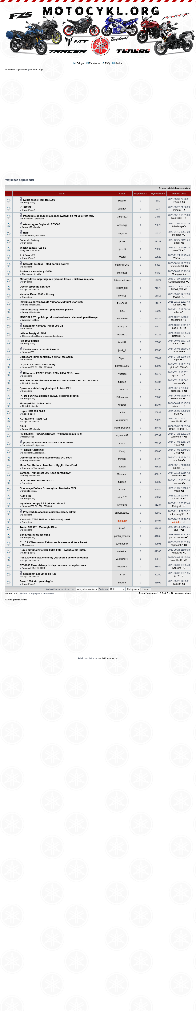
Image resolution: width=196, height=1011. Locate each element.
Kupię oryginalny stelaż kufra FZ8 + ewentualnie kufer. (53, 550)
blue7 (122, 528)
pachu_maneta (122, 536)
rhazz (122, 443)
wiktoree (122, 405)
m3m (122, 412)
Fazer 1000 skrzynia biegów (36, 581)
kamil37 (122, 342)
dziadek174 (122, 389)
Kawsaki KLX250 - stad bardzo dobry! (46, 264)
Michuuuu (122, 474)
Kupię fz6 (25, 495)
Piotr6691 (122, 303)
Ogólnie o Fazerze (30, 250)
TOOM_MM (122, 288)
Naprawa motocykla (31, 274)
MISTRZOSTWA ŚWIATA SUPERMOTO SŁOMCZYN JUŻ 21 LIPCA (59, 380)
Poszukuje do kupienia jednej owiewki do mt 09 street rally (58, 215)
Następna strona (182, 593)
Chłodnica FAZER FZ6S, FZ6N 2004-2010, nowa (51, 373)
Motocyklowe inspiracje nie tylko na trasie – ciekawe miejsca (57, 279)
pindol (122, 241)
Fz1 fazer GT (27, 255)
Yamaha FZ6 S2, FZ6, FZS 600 (37, 367)
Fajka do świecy (29, 240)
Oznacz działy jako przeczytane (174, 188)
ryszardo (122, 374)
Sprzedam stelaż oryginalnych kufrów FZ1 (45, 388)
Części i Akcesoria (30, 289)
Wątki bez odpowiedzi (16, 69)
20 (172, 593)
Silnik (23, 426)
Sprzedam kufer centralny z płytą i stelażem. (47, 356)
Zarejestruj (93, 63)
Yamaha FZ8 (28, 352)
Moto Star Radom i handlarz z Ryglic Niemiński (48, 465)
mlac (122, 311)
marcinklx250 (122, 264)
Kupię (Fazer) (28, 202)
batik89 (122, 582)
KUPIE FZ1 (26, 207)
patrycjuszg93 (122, 513)
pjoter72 (122, 249)
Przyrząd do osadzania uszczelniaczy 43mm (49, 512)
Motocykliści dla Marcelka (35, 403)
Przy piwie (27, 243)
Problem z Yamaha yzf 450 (36, 271)
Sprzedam (27, 267)
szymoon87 (122, 435)
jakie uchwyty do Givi (33, 333)
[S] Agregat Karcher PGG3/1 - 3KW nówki (48, 442)
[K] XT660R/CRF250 (32, 450)
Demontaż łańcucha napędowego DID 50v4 (46, 457)
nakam (122, 466)
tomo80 (122, 459)
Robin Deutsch (122, 427)
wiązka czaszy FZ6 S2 (33, 247)
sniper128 (122, 497)
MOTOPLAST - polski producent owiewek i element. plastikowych (59, 317)
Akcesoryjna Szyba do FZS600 (41, 224)
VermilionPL (122, 420)
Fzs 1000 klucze (29, 340)
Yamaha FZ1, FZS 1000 (33, 235)
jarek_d (122, 350)
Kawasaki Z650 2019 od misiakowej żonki (45, 519)
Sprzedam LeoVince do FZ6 (39, 573)
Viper (122, 358)
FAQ (106, 63)
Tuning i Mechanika (31, 227)
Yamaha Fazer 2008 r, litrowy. (37, 294)
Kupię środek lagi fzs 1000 (39, 199)
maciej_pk (122, 326)
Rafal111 (122, 334)
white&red (122, 551)
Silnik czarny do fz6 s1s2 (35, 534)
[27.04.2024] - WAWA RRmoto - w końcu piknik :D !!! (51, 434)
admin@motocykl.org (108, 658)
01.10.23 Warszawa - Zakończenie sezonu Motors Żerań (53, 542)
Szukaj (117, 63)
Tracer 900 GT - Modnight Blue (38, 527)
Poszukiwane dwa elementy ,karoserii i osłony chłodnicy (54, 557)
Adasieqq (122, 225)
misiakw (122, 521)
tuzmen (122, 382)
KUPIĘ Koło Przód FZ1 (33, 418)
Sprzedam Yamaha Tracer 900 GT (43, 325)
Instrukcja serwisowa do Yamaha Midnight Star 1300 (51, 301)
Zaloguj (79, 63)
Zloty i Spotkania (30, 383)
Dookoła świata (29, 491)
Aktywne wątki (36, 69)
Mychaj (122, 295)
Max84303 (122, 216)
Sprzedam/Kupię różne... (34, 219)
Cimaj (122, 451)
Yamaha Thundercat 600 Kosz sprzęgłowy (45, 472)
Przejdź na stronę (148, 593)
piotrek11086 (122, 366)
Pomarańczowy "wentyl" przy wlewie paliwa (46, 309)
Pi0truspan (122, 397)
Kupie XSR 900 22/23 (32, 411)
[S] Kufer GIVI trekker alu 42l (37, 480)
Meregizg (122, 272)
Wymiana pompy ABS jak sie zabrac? (42, 503)
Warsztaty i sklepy (30, 320)
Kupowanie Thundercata (33, 468)
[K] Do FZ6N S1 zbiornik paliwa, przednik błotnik (49, 395)
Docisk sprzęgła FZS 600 (35, 286)
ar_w (122, 574)
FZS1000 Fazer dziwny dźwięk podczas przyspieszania (53, 565)
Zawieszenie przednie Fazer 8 (41, 349)
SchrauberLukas (122, 280)
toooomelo (122, 318)
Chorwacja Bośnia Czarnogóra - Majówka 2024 (48, 488)
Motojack (122, 504)
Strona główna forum (16, 600)
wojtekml (122, 566)
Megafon (122, 233)
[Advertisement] (98, 97)
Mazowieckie (28, 437)
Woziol (122, 256)
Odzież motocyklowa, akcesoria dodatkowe (42, 336)
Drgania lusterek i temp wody (37, 364)
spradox (122, 208)
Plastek (122, 200)
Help (26, 232)
